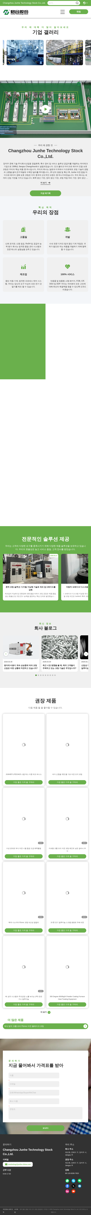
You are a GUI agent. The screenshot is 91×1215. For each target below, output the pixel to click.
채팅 (79, 12)
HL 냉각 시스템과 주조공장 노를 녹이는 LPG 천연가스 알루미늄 (23, 998)
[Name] (77, 3)
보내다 (45, 1128)
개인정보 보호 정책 (8, 1211)
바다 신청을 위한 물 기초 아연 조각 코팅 (67, 774)
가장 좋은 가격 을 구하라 (23, 782)
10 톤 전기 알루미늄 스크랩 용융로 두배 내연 (67, 922)
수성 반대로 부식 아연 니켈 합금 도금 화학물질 (23, 848)
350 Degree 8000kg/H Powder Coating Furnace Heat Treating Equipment (67, 998)
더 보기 (45, 182)
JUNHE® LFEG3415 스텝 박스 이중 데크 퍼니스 (24, 774)
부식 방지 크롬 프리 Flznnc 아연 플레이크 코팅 (24, 1026)
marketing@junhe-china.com (18, 1164)
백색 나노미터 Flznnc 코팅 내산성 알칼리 (24, 922)
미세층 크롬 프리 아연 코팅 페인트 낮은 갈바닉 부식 (67, 849)
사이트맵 (16, 1211)
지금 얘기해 (45, 193)
